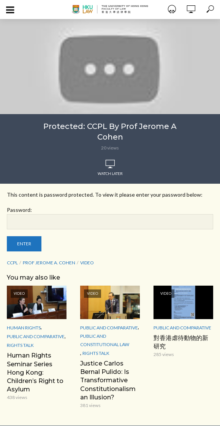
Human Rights (24, 328)
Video (87, 262)
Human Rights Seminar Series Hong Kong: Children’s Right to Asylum (35, 371)
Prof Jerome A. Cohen (49, 262)
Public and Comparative (36, 336)
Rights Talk (20, 345)
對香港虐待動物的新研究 (181, 342)
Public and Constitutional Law (104, 340)
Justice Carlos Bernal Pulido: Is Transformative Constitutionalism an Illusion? (108, 379)
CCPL (12, 262)
